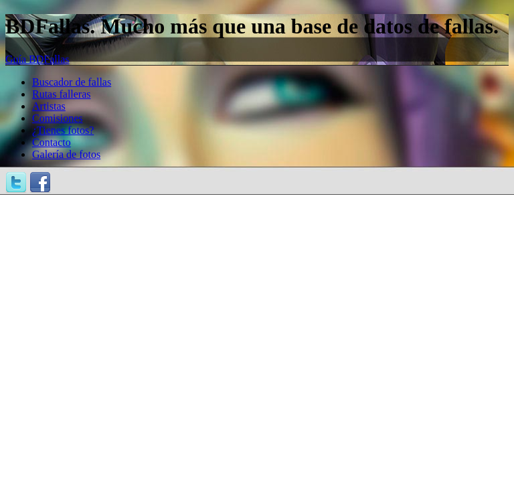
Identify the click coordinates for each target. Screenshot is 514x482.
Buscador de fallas (71, 82)
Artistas (49, 106)
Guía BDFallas (37, 59)
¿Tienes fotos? (63, 130)
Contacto (51, 142)
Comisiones (57, 118)
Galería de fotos (66, 154)
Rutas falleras (61, 94)
